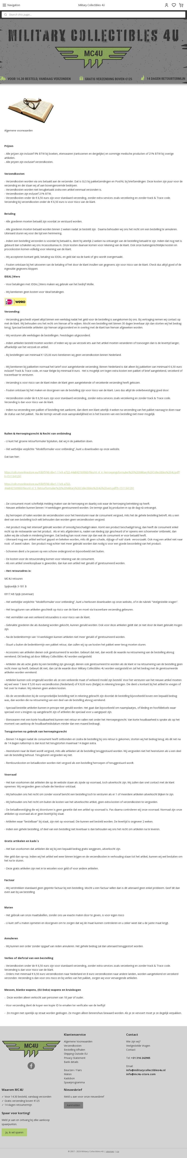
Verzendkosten (72, 1045)
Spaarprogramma (74, 1082)
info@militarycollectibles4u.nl (145, 1070)
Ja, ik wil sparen (14, 1132)
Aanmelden (73, 1105)
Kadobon (69, 1078)
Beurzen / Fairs (73, 1070)
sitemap (110, 1151)
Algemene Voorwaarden (78, 1041)
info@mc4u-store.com (141, 1074)
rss (117, 1151)
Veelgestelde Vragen (138, 1045)
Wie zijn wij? (133, 1041)
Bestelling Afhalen (74, 1049)
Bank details (71, 1062)
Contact (131, 1049)
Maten (68, 1074)
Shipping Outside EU (76, 1053)
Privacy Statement (74, 1058)
